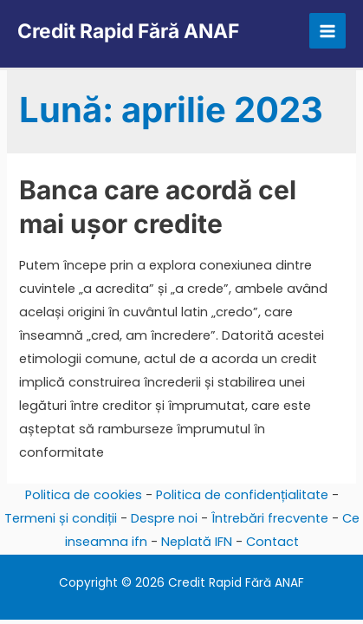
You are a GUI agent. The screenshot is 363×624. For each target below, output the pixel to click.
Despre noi (164, 518)
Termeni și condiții (60, 518)
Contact (272, 541)
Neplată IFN (196, 541)
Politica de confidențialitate (242, 495)
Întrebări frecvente (269, 518)
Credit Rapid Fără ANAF (128, 30)
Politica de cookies (83, 495)
